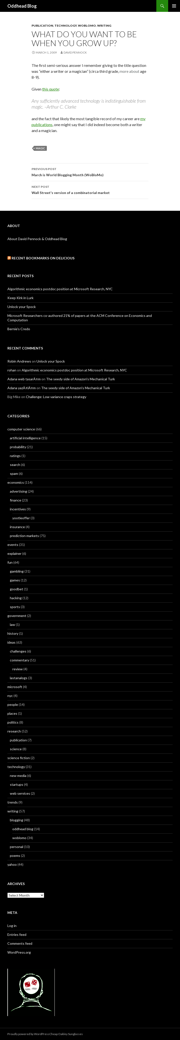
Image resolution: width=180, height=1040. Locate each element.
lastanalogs (18, 678)
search (15, 464)
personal (16, 847)
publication (42, 25)
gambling (17, 571)
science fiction (18, 758)
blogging (16, 820)
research (14, 731)
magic (40, 148)
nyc (10, 695)
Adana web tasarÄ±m (24, 379)
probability (18, 447)
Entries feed (16, 934)
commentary (19, 660)
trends (12, 802)
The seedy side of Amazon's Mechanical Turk (80, 379)
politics (12, 722)
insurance (17, 527)
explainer (14, 553)
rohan (11, 370)
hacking (16, 598)
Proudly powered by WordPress (28, 1034)
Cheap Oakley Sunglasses (66, 1034)
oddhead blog (22, 829)
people (12, 704)
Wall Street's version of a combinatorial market (90, 189)
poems (15, 855)
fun (10, 562)
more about (129, 71)
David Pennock (75, 52)
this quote (50, 89)
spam (14, 473)
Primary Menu (174, 6)
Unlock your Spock (21, 307)
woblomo (87, 25)
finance (15, 500)
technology (65, 25)
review (17, 669)
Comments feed (19, 943)
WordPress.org (19, 952)
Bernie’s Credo (18, 329)
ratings (15, 456)
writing (104, 25)
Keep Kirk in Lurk (20, 298)
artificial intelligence (25, 438)
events (12, 544)
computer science (21, 429)
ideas (11, 642)
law (12, 624)
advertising (18, 491)
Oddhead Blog (22, 6)
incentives (18, 509)
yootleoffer (21, 518)
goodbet (16, 589)
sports (15, 607)
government (16, 616)
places (12, 713)
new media (18, 775)
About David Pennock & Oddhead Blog (37, 239)
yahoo (12, 864)
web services (20, 793)
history (12, 633)
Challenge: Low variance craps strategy (56, 397)
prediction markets (24, 536)
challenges (18, 651)
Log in (12, 926)
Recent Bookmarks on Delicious (43, 258)
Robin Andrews (19, 361)
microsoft (14, 687)
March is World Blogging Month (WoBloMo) (90, 171)
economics (15, 482)
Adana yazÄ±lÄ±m (21, 388)
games (15, 580)
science (16, 749)
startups (16, 784)
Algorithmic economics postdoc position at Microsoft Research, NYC (60, 289)
